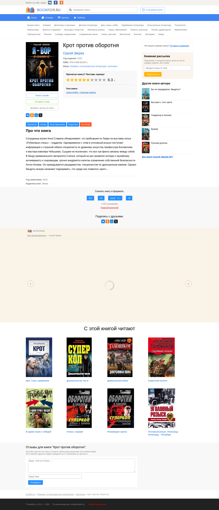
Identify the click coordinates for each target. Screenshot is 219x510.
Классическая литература (159, 25)
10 (104, 80)
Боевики (47, 25)
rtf (129, 198)
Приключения (180, 30)
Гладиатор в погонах (156, 115)
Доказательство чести (77, 380)
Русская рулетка (154, 143)
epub (115, 198)
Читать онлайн (42, 95)
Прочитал (32, 124)
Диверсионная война (117, 380)
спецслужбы (72, 92)
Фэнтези (138, 34)
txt (101, 198)
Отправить (35, 482)
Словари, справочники (65, 34)
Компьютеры (33, 30)
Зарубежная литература (133, 25)
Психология (180, 25)
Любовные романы (96, 30)
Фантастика (125, 34)
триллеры (112, 66)
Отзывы (49, 17)
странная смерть (87, 92)
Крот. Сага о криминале (37, 380)
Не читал (85, 124)
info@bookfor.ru (78, 504)
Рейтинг (81, 17)
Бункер (150, 129)
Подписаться (152, 74)
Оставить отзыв (42, 102)
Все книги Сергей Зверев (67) (157, 157)
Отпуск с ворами (75, 432)
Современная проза (88, 34)
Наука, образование (117, 30)
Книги (34, 17)
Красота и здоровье (52, 30)
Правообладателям (97, 504)
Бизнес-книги (33, 25)
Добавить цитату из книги (42, 108)
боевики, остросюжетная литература (88, 66)
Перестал (73, 124)
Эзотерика (150, 34)
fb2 (90, 198)
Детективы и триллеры (64, 25)
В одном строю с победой (38, 432)
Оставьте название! (179, 46)
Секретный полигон (157, 380)
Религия (47, 34)
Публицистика (33, 34)
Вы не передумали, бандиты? (161, 89)
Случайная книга (154, 10)
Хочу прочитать (57, 124)
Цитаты (65, 17)
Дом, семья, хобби (109, 25)
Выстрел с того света (157, 102)
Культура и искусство (74, 30)
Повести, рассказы (139, 30)
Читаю (43, 124)
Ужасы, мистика (108, 34)
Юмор (161, 34)
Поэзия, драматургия (161, 30)
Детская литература (88, 25)
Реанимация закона (117, 432)
